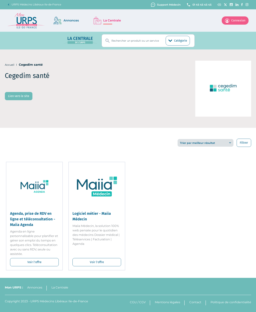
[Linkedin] (237, 4)
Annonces (34, 287)
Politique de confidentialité (231, 302)
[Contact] (219, 4)
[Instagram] (247, 4)
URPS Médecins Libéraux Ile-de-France (34, 5)
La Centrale (59, 287)
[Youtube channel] (231, 4)
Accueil (9, 64)
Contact (195, 302)
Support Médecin (166, 5)
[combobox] (148, 40)
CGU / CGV (138, 302)
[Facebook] (242, 4)
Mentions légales (167, 302)
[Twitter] (225, 4)
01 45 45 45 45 (198, 5)
